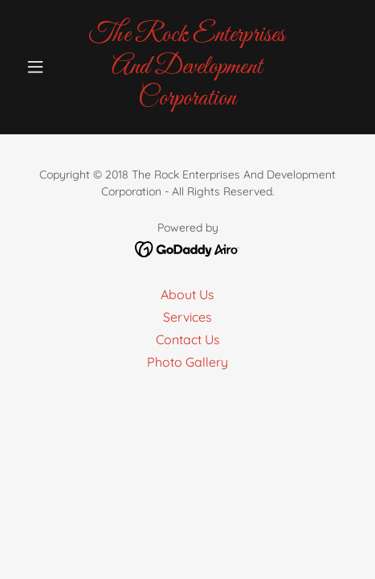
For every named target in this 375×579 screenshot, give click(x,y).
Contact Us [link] (188, 339)
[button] (44, 67)
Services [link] (187, 317)
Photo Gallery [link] (187, 362)
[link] (187, 67)
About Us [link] (187, 294)
